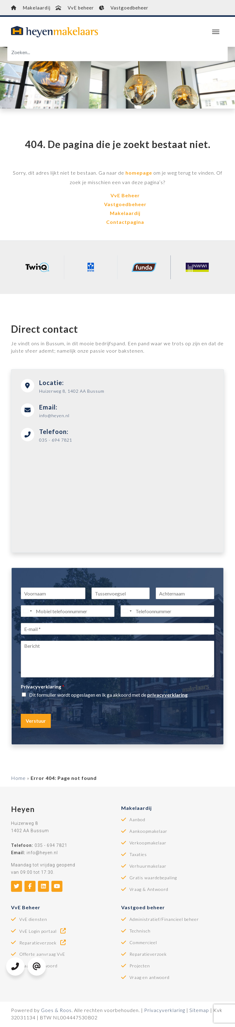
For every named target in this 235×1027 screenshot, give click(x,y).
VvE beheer (82, 8)
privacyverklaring (167, 696)
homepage (138, 173)
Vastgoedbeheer (137, 8)
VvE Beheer (125, 196)
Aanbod (137, 820)
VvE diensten (33, 920)
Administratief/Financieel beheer (164, 920)
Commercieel (143, 943)
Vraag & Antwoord (148, 890)
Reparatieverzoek (43, 943)
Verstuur (36, 722)
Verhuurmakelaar (147, 867)
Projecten (139, 967)
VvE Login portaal (43, 932)
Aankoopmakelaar (148, 832)
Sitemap (199, 1011)
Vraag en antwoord (149, 978)
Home (18, 779)
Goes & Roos (56, 1011)
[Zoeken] (117, 53)
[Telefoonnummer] (167, 612)
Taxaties (138, 855)
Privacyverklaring (42, 687)
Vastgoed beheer (143, 908)
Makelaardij (33, 8)
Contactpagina (125, 223)
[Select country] (27, 612)
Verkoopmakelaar (147, 844)
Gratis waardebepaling (153, 879)
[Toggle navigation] (215, 32)
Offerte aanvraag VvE (42, 955)
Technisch (140, 932)
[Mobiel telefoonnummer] (67, 612)
